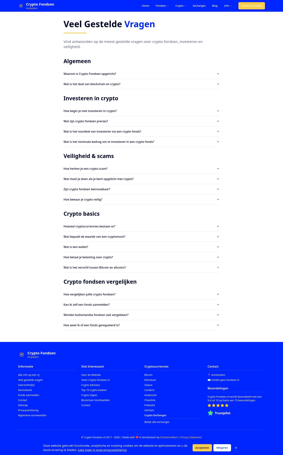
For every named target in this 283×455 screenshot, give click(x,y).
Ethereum (150, 380)
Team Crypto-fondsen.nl (95, 380)
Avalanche (150, 395)
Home (145, 5)
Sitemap (23, 405)
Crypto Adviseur (90, 385)
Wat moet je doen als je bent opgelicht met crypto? (141, 179)
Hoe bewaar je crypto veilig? (141, 199)
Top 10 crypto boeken (94, 390)
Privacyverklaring (28, 410)
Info (228, 5)
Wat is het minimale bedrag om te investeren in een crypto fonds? (141, 142)
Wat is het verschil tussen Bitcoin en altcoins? (141, 267)
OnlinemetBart (169, 437)
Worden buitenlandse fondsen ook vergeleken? (141, 315)
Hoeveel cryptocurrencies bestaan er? (141, 226)
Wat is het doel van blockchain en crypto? (141, 84)
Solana (148, 385)
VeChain (149, 410)
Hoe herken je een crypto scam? (141, 169)
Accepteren (202, 447)
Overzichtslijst (26, 385)
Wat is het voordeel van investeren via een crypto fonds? (141, 131)
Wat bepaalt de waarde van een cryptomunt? (141, 237)
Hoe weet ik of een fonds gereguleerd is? (141, 325)
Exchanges (199, 5)
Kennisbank (25, 390)
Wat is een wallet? (141, 247)
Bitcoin (148, 375)
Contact (22, 400)
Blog (215, 5)
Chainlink (149, 400)
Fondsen (162, 5)
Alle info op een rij (29, 375)
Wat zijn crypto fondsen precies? (141, 121)
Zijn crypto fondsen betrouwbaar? (141, 189)
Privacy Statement (191, 437)
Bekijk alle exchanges (156, 422)
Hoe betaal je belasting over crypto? (141, 257)
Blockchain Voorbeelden (95, 400)
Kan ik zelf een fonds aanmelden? (141, 305)
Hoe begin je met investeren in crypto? (141, 111)
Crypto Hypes (89, 395)
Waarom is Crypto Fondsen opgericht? (141, 74)
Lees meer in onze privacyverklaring (102, 450)
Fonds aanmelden (28, 395)
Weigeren (222, 447)
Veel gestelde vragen (30, 380)
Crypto (180, 5)
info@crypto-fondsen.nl (225, 380)
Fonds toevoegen (251, 5)
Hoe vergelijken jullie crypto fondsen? (141, 294)
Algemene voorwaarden (32, 415)
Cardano (149, 390)
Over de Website (91, 375)
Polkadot (149, 405)
